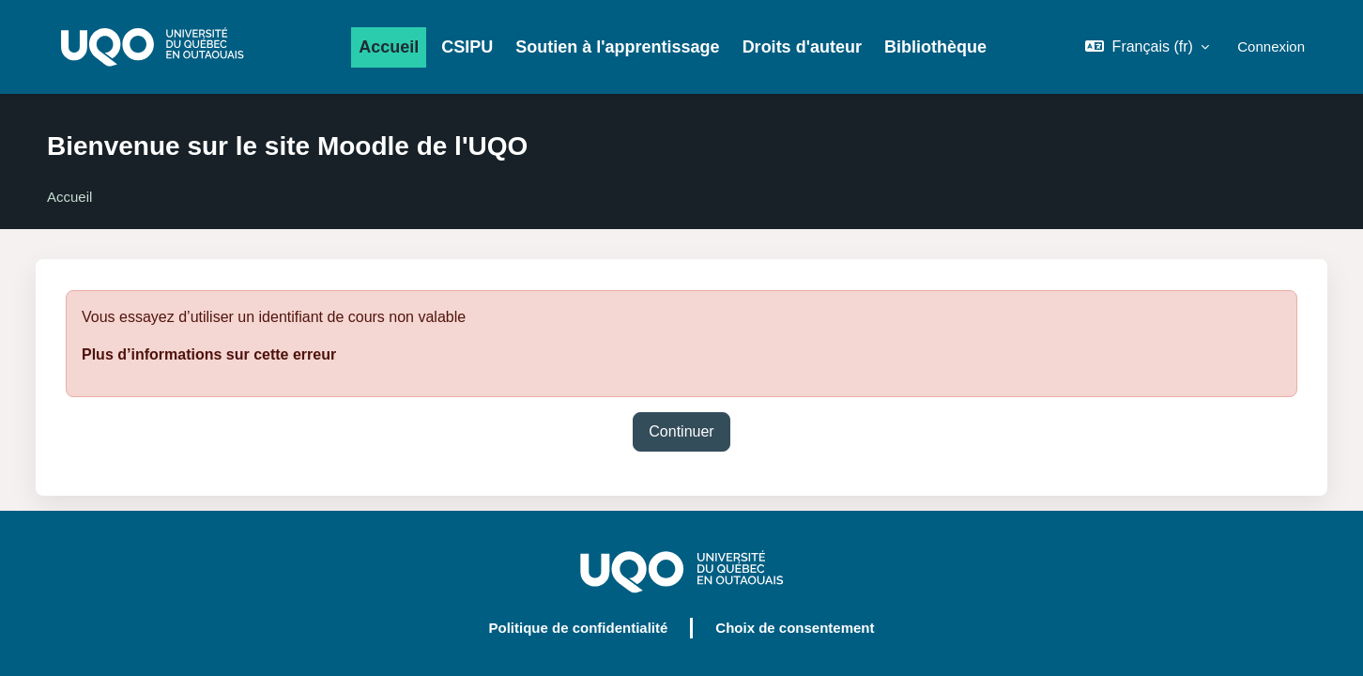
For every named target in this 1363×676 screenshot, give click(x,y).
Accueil (69, 197)
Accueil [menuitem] (389, 47)
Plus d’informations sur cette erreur (209, 354)
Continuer (681, 431)
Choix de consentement (794, 628)
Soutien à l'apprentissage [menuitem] (617, 47)
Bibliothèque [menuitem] (935, 47)
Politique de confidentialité (577, 628)
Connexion (1271, 46)
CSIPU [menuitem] (467, 47)
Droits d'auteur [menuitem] (802, 47)
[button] (1147, 47)
